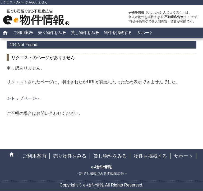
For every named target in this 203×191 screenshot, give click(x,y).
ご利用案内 (23, 32)
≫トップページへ (23, 98)
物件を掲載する (118, 32)
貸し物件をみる (85, 32)
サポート (145, 32)
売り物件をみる (52, 32)
